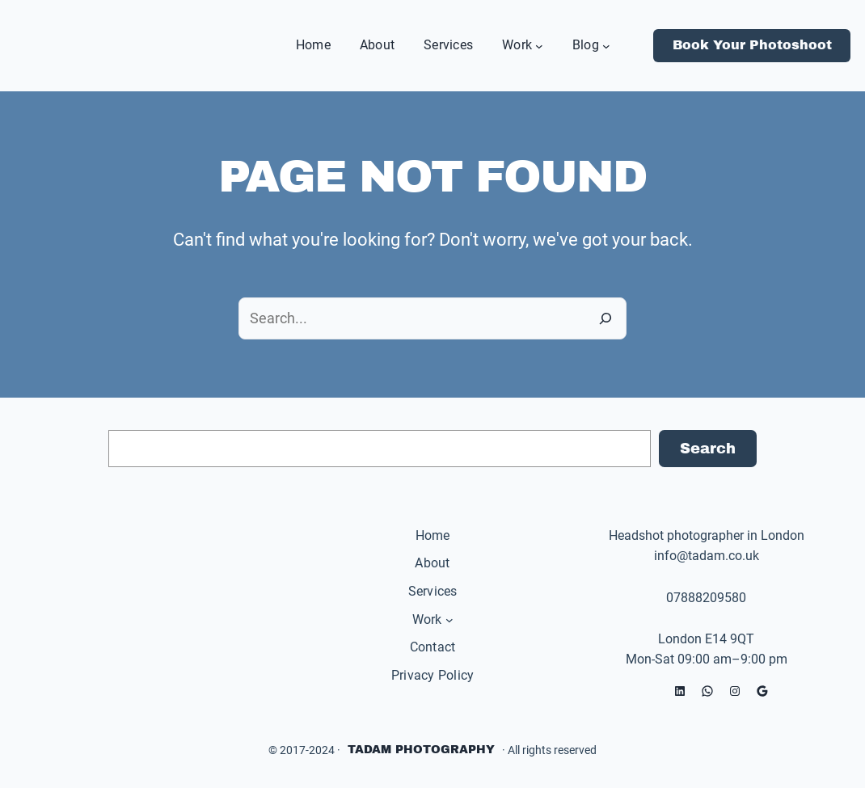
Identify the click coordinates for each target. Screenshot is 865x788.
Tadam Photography (421, 750)
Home (433, 535)
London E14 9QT (706, 639)
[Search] (605, 318)
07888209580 (706, 597)
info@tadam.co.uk (706, 555)
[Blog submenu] (606, 45)
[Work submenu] (539, 45)
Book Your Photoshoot (752, 45)
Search (708, 448)
